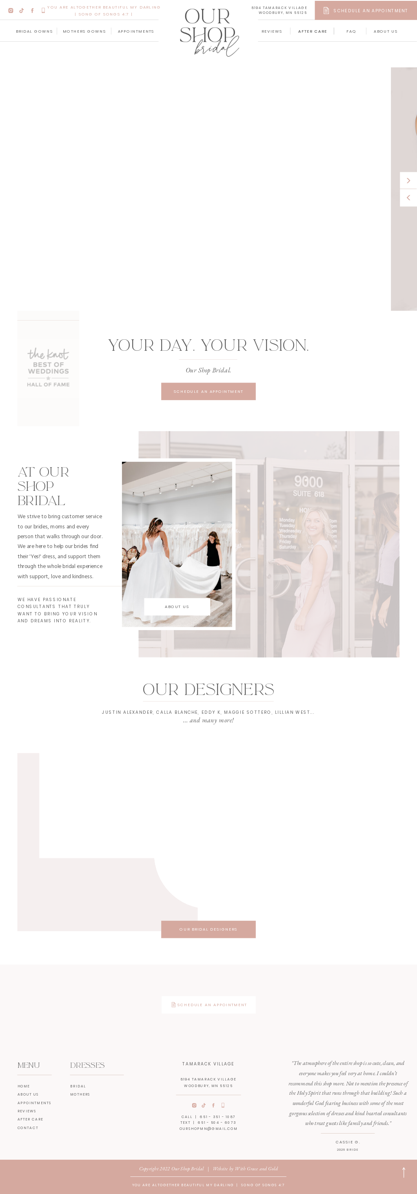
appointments (34, 1102)
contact (28, 1127)
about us (28, 1094)
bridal (78, 1086)
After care (31, 1119)
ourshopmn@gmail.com (208, 1128)
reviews (27, 1111)
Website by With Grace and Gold (245, 1168)
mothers (80, 1094)
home (24, 1086)
